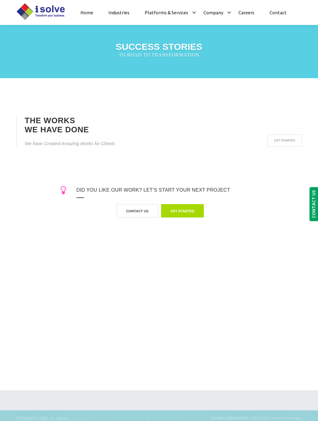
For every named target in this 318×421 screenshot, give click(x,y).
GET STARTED (284, 140)
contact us (137, 211)
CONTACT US (313, 204)
